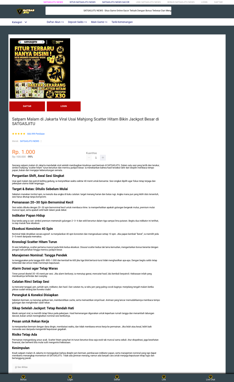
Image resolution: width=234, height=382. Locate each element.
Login (70, 378)
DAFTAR (218, 2)
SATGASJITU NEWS (53, 2)
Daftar (117, 378)
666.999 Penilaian (36, 134)
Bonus (23, 378)
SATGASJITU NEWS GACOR (115, 2)
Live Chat (210, 378)
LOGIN (204, 2)
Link (164, 378)
